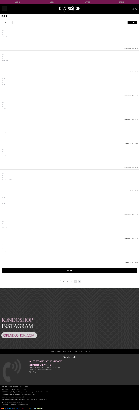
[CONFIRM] (26, 397)
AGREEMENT (67, 351)
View (69, 38)
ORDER (121, 2)
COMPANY (52, 351)
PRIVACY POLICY (78, 351)
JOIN (52, 2)
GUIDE (59, 351)
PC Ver (87, 351)
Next (79, 281)
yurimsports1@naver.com (14, 402)
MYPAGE (87, 2)
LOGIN (17, 2)
